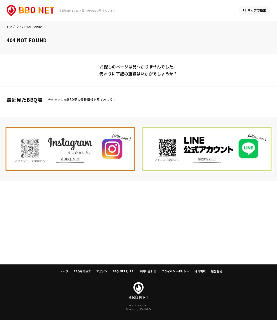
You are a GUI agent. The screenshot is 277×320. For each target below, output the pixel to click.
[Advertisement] (138, 222)
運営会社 (216, 271)
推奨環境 (200, 271)
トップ (64, 271)
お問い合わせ (147, 271)
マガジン (102, 271)
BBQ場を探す (82, 271)
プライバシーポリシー (175, 271)
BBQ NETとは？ (123, 271)
